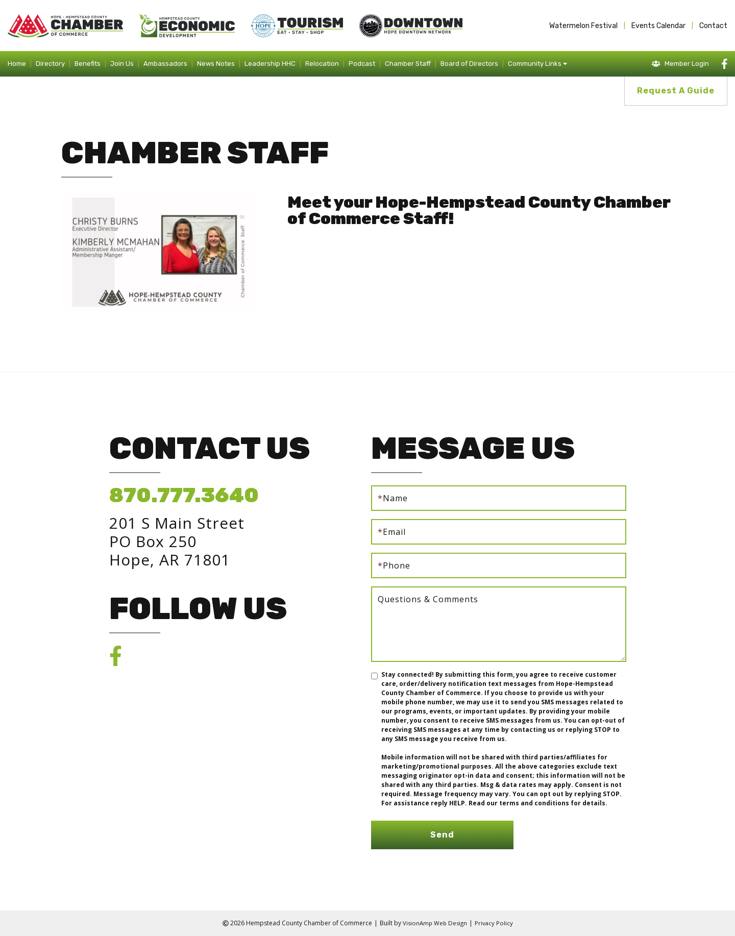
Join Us (122, 63)
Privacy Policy (495, 923)
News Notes (216, 63)
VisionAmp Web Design (434, 923)
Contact (713, 25)
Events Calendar (658, 25)
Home (17, 63)
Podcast (362, 63)
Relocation (322, 63)
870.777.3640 (184, 495)
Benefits (88, 63)
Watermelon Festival (583, 25)
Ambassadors (165, 63)
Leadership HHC (270, 63)
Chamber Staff (408, 63)
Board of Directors (469, 63)
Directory (50, 63)
